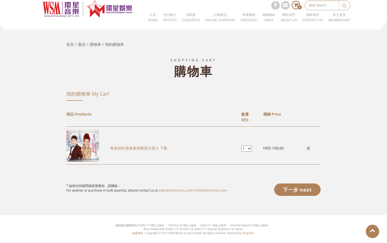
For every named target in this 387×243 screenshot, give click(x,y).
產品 (81, 44)
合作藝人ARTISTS (169, 24)
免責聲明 (137, 233)
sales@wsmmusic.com (175, 190)
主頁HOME (152, 24)
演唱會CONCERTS (191, 24)
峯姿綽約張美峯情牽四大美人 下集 (139, 148)
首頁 (70, 44)
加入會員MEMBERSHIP (339, 24)
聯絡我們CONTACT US (312, 24)
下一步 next (297, 189)
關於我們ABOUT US (289, 24)
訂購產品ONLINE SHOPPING (220, 24)
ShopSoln (248, 233)
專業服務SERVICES (249, 24)
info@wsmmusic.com (211, 190)
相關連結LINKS (268, 24)
